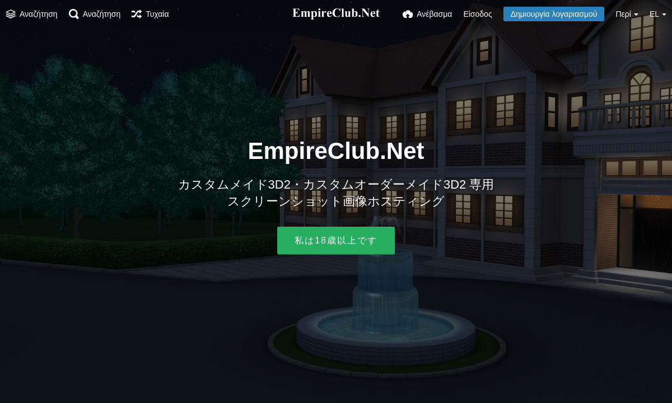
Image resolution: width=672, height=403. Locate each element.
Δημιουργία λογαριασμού (554, 14)
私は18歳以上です (336, 240)
